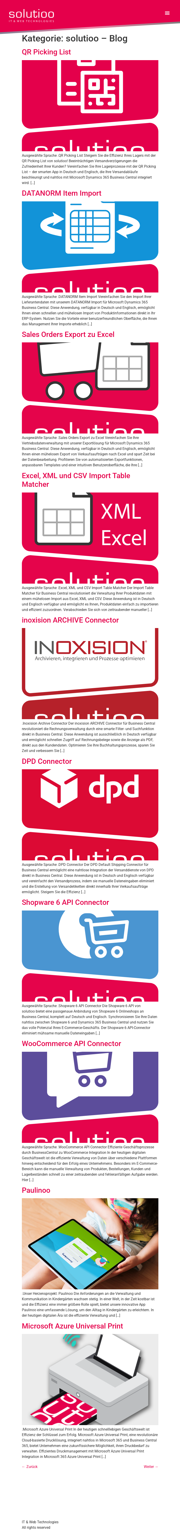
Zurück (30, 1467)
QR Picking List (46, 52)
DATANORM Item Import (61, 193)
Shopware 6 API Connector (65, 902)
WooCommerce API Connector (71, 1043)
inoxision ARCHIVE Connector (70, 620)
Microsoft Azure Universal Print (72, 1326)
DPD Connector (47, 761)
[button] (167, 13)
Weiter (151, 1467)
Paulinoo (36, 1190)
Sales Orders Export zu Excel (68, 334)
